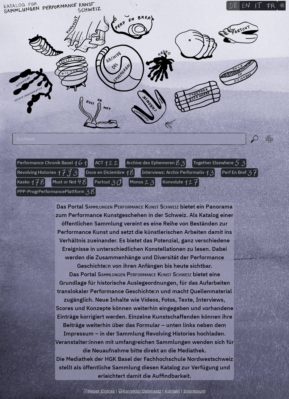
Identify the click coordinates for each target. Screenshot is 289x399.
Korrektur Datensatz (139, 391)
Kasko (30, 182)
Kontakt (172, 391)
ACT (106, 163)
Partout (108, 182)
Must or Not (69, 182)
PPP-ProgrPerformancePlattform (56, 192)
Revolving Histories (47, 172)
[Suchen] (129, 139)
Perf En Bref (239, 172)
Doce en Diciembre (109, 172)
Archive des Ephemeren (155, 163)
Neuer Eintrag (99, 391)
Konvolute (180, 182)
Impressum (194, 391)
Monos (142, 182)
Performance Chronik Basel (52, 163)
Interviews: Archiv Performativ (178, 172)
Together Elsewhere (219, 163)
